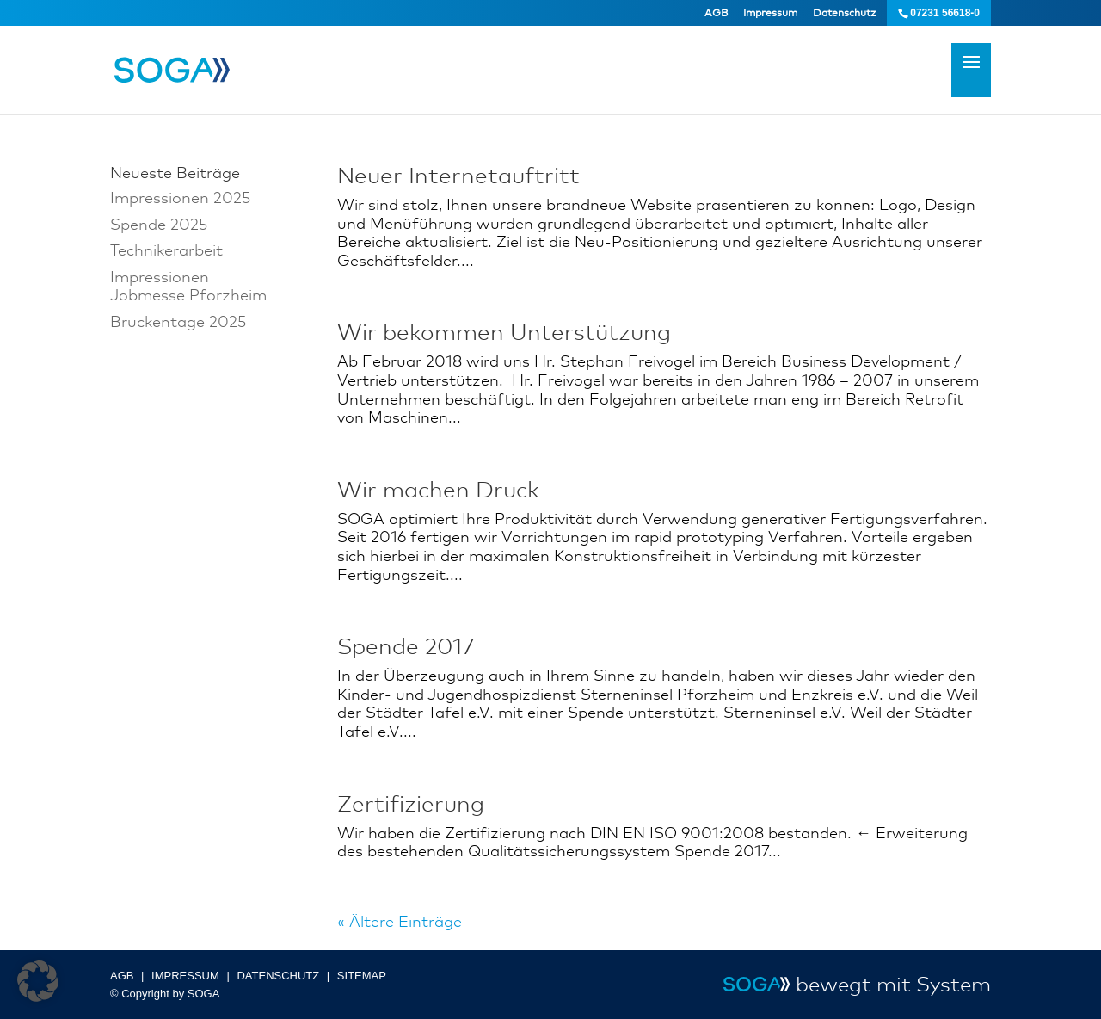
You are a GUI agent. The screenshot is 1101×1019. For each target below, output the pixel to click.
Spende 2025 (158, 223)
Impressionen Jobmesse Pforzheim (188, 286)
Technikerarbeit (166, 249)
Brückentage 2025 (178, 321)
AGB (716, 13)
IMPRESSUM (185, 975)
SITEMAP (361, 975)
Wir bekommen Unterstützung (504, 332)
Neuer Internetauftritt (458, 175)
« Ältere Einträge (399, 920)
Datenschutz (844, 13)
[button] (38, 981)
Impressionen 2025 (180, 197)
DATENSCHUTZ (278, 975)
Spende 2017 (405, 646)
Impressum (770, 13)
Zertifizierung (410, 804)
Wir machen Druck (438, 490)
